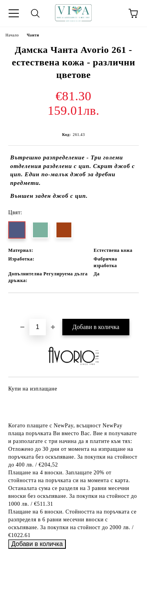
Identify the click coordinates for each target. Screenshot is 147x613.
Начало (12, 35)
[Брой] (37, 327)
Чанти (33, 35)
